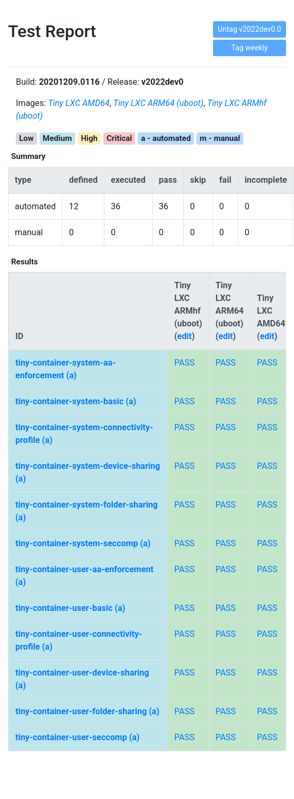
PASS (184, 363)
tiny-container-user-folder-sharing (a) (87, 711)
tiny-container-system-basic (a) (75, 401)
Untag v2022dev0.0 (249, 29)
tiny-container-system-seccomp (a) (82, 543)
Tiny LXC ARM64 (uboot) (158, 103)
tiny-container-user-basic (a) (70, 608)
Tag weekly (249, 47)
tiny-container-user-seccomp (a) (77, 737)
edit (184, 336)
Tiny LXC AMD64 (79, 103)
